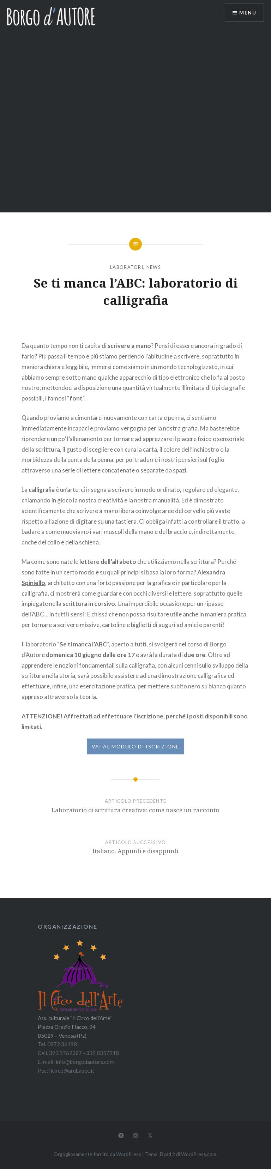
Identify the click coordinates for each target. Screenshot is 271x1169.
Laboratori (126, 267)
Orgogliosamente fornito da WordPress (97, 1154)
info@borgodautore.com (85, 1062)
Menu (247, 13)
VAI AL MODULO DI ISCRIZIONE (136, 746)
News (153, 267)
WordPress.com (198, 1154)
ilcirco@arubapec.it (71, 1070)
